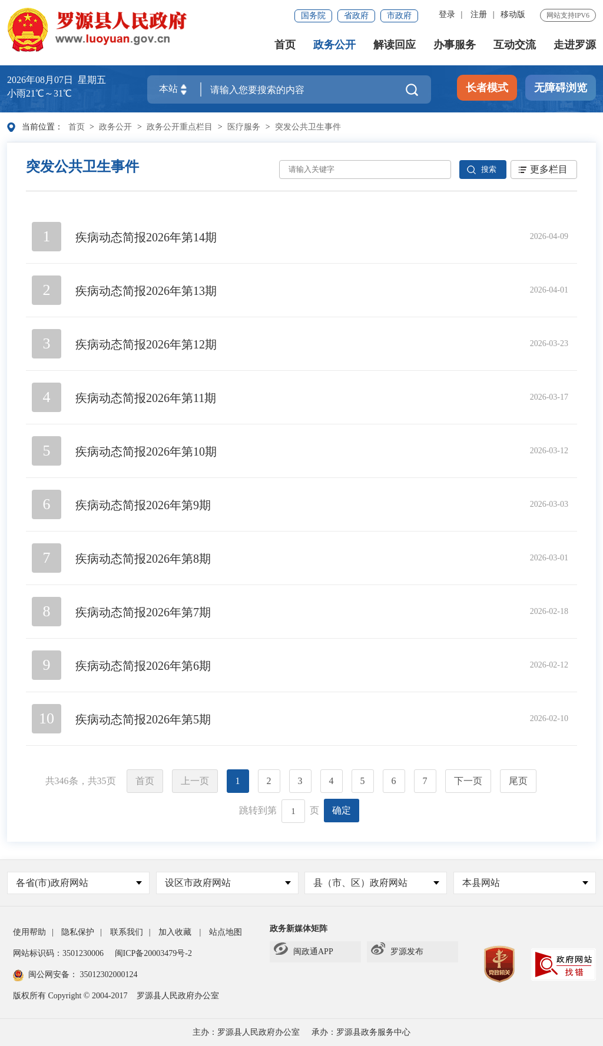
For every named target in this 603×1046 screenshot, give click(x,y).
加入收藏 (174, 932)
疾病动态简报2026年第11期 (145, 397)
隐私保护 (77, 932)
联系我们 (126, 932)
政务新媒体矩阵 (298, 928)
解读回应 (394, 45)
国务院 (313, 15)
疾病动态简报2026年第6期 (143, 665)
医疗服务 (243, 126)
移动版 (513, 14)
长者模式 (487, 88)
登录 (447, 14)
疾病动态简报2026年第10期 (146, 451)
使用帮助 (29, 932)
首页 (285, 45)
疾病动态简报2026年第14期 (146, 237)
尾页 (518, 781)
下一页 (468, 781)
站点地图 (225, 932)
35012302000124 (108, 974)
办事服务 (454, 45)
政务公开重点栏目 (180, 126)
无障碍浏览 (560, 88)
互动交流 (514, 45)
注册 (479, 14)
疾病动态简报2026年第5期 (143, 719)
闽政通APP (303, 951)
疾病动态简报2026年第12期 (146, 344)
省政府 (356, 15)
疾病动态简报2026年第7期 (143, 612)
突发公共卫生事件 (308, 126)
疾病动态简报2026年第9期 (143, 505)
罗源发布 (397, 951)
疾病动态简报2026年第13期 (146, 290)
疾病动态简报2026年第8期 (143, 558)
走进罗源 (575, 45)
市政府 (399, 15)
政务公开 (334, 45)
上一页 (195, 781)
